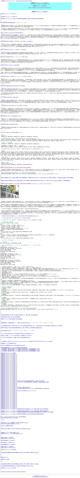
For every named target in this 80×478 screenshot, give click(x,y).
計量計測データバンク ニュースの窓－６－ (9, 359)
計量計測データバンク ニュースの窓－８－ (9, 361)
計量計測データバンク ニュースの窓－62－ (40, 5)
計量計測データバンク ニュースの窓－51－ (9, 407)
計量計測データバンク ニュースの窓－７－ (9, 360)
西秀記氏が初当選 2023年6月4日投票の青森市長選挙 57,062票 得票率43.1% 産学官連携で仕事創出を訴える (21, 327)
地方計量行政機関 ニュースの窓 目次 (7, 440)
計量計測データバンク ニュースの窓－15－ (9, 369)
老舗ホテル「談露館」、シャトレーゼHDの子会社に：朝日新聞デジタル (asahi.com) (16, 335)
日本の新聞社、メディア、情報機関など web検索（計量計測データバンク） (15, 422)
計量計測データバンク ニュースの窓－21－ (9, 375)
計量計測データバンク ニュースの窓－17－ (9, 371)
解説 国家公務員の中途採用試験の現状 (7, 22)
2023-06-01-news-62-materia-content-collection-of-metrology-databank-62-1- (13, 471)
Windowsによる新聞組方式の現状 (7, 425)
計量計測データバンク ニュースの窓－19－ (9, 373)
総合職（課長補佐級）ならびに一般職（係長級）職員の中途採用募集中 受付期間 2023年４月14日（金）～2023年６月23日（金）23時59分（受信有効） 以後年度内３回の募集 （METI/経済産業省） (37, 177)
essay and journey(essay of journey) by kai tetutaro (9, 417)
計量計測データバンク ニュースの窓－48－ (9, 404)
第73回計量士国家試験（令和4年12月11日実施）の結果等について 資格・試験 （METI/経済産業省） (19, 314)
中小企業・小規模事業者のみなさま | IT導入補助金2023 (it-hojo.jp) (13, 345)
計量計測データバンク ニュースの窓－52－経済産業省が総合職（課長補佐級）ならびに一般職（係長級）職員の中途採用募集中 (24, 408)
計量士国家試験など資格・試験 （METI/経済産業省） (11, 316)
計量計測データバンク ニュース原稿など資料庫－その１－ (12, 433)
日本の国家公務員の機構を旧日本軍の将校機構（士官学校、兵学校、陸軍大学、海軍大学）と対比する (20, 452)
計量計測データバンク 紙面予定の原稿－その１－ (10, 432)
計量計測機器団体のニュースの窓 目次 (8, 444)
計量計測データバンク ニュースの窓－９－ (9, 362)
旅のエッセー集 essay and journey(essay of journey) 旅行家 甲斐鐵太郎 (13, 416)
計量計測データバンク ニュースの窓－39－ (9, 394)
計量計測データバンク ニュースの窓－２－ (9, 355)
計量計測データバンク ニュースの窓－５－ (9, 358)
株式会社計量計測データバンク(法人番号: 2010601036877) (14, 347)
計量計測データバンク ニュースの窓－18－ (9, 372)
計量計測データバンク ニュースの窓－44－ (9, 400)
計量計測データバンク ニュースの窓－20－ (9, 374)
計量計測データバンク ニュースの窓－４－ (9, 357)
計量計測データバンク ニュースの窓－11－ (9, 364)
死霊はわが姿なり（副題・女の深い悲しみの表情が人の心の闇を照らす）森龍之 (15, 428)
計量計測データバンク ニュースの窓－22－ (9, 376)
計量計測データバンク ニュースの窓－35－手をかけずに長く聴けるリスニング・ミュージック (18, 390)
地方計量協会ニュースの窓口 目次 (7, 442)
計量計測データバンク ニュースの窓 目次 (8, 449)
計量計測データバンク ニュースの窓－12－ (9, 365)
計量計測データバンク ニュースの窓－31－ (9, 386)
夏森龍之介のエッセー (4, 457)
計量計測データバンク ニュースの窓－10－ (9, 363)
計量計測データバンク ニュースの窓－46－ (9, 402)
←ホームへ (2, 419)
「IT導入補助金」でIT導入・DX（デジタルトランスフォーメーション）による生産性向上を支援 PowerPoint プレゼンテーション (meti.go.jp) (27, 341)
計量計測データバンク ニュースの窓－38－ (9, 393)
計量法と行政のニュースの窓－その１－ (8, 438)
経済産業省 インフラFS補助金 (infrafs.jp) (8, 343)
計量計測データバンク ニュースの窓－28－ (9, 383)
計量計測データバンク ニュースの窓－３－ (9, 356)
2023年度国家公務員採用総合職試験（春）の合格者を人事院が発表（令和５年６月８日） (17, 465)
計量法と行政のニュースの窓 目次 (7, 437)
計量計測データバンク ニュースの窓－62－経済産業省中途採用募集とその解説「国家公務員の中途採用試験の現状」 (22, 18)
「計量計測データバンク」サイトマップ (7, 0)
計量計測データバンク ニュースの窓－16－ (9, 370)
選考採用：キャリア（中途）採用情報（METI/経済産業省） (12, 318)
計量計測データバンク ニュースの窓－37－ (9, 392)
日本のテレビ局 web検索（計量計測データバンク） (10, 423)
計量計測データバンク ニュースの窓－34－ (9, 389)
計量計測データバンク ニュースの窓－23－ (9, 377)
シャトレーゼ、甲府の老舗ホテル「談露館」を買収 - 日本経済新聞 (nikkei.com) (15, 337)
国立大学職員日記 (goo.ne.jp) (6, 330)
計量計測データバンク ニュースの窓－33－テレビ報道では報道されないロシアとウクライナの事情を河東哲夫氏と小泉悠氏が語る (25, 388)
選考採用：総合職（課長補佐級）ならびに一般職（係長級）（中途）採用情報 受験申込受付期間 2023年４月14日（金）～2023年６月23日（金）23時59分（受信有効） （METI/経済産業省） (36, 180)
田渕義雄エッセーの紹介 (4, 459)
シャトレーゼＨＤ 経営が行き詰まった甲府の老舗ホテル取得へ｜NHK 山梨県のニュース (17, 333)
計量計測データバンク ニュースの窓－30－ (9, 385)
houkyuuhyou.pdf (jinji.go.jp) (25, 322)
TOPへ (1, 461)
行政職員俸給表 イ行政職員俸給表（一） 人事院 (10, 322)
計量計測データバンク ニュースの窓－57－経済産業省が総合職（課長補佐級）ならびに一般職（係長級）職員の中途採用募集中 (24, 410)
